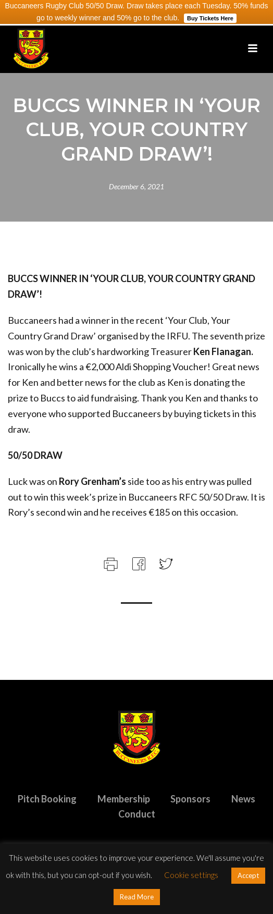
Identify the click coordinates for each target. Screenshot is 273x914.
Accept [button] (248, 875)
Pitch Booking (47, 799)
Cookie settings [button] (191, 875)
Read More (137, 897)
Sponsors (190, 799)
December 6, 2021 (136, 186)
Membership (123, 799)
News (243, 799)
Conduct (136, 814)
